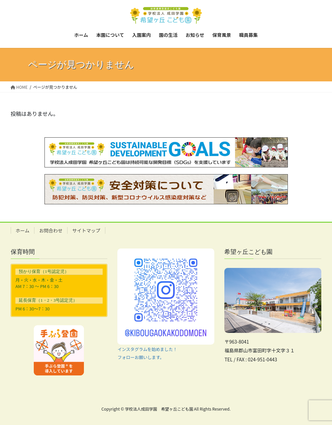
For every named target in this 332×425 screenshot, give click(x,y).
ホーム (23, 230)
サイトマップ (86, 230)
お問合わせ (51, 230)
